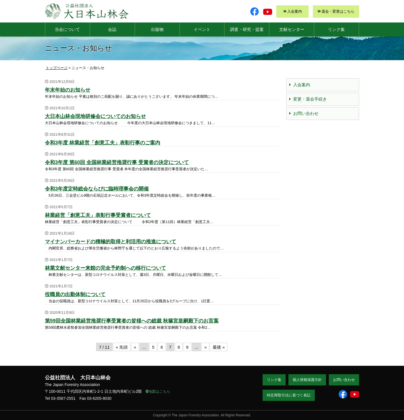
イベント (202, 29)
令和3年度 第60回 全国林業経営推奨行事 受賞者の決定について (117, 162)
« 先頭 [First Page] (122, 347)
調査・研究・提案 (247, 29)
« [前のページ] (135, 347)
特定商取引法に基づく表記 (289, 395)
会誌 (112, 29)
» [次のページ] (205, 347)
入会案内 (294, 11)
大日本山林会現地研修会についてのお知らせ (95, 116)
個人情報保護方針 (307, 380)
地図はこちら (158, 391)
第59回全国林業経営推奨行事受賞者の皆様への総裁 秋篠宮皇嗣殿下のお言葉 (132, 321)
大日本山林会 (86, 11)
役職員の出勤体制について (75, 294)
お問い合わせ (305, 113)
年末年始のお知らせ (67, 90)
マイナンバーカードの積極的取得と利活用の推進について (110, 241)
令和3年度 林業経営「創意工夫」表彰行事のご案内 (102, 143)
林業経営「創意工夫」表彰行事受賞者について (98, 215)
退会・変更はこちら (338, 11)
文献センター (291, 29)
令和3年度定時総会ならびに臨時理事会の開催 (97, 189)
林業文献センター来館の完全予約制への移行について (105, 268)
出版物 (157, 29)
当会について (67, 29)
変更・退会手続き (310, 99)
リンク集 (336, 29)
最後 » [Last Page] (219, 347)
